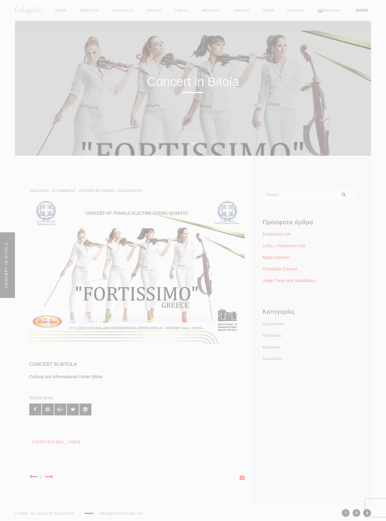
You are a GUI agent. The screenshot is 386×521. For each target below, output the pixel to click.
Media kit (211, 10)
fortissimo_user (56, 442)
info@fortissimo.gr (120, 513)
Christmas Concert (280, 269)
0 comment (64, 190)
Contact (296, 10)
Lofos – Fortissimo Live (284, 245)
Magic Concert (276, 257)
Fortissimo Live (277, 234)
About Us (89, 10)
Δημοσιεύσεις (273, 324)
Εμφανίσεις (272, 347)
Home (60, 10)
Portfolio (122, 10)
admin (108, 190)
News (268, 10)
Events (153, 10)
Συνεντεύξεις (273, 359)
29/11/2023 (39, 190)
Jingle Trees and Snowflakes (289, 280)
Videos (181, 10)
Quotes (241, 10)
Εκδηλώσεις (130, 190)
